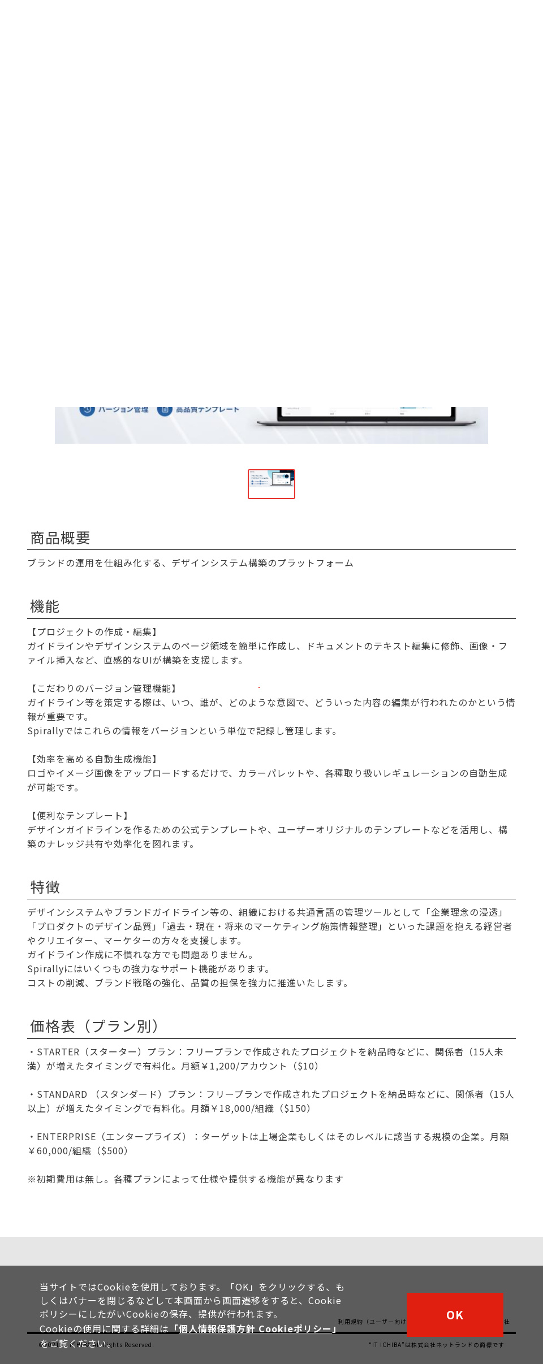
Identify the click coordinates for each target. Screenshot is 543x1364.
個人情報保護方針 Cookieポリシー (255, 1329)
